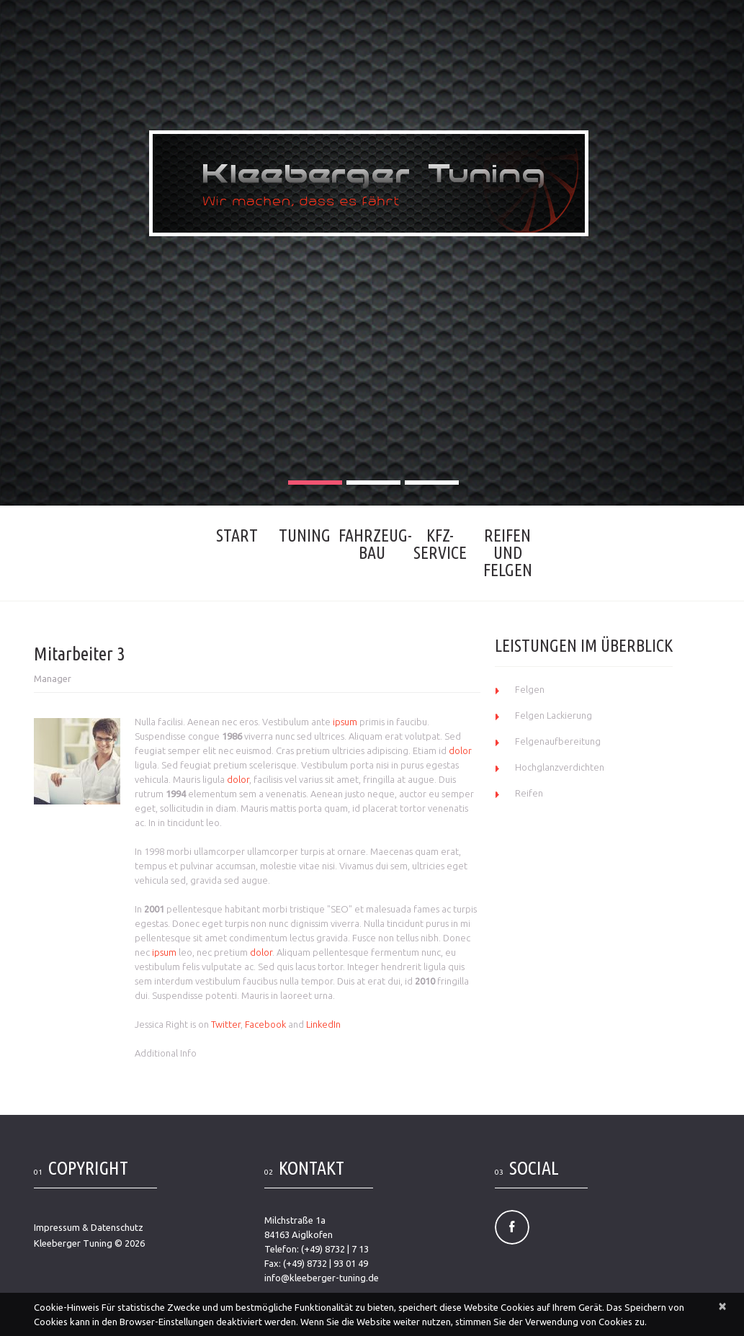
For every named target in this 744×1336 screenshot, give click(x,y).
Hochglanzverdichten (559, 767)
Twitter (226, 1024)
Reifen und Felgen (507, 553)
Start (237, 535)
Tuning (305, 535)
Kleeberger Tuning (73, 1243)
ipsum (345, 722)
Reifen (529, 793)
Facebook (265, 1024)
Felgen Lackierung (553, 715)
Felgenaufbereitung (558, 741)
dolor (460, 750)
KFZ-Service (440, 544)
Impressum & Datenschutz (88, 1227)
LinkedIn (323, 1024)
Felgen (529, 689)
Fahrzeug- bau (372, 544)
